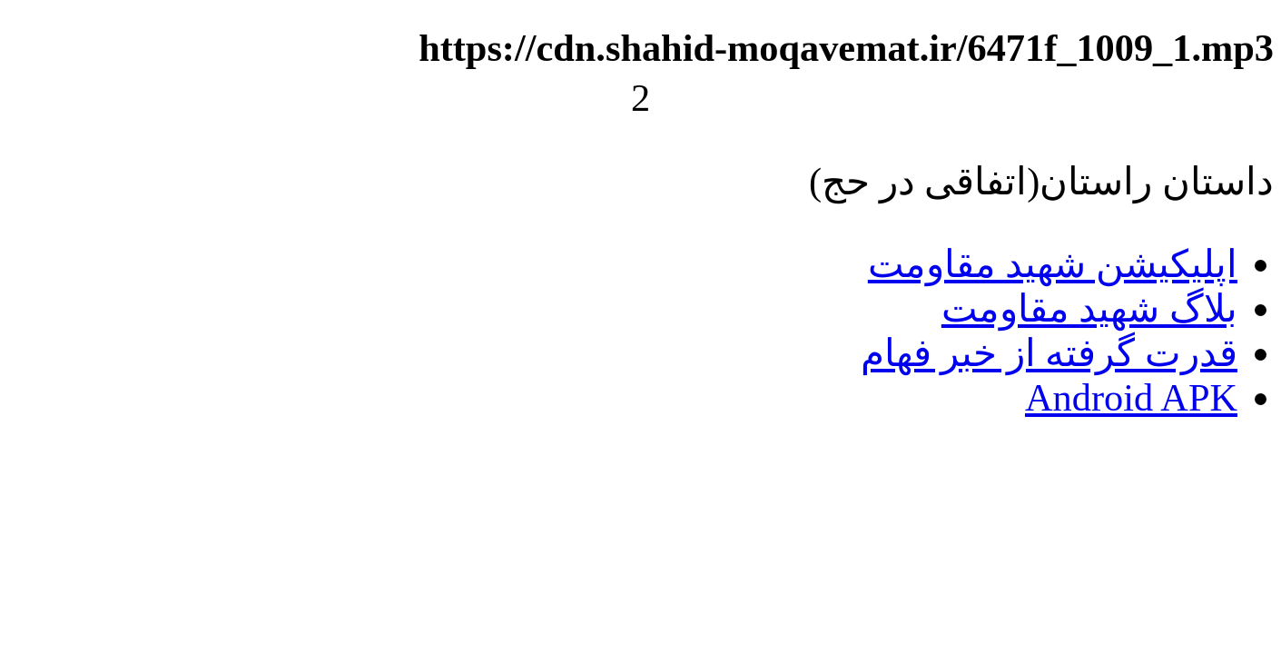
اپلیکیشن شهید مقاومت (1052, 264)
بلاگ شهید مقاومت (1089, 308)
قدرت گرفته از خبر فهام (1049, 353)
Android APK (1131, 397)
